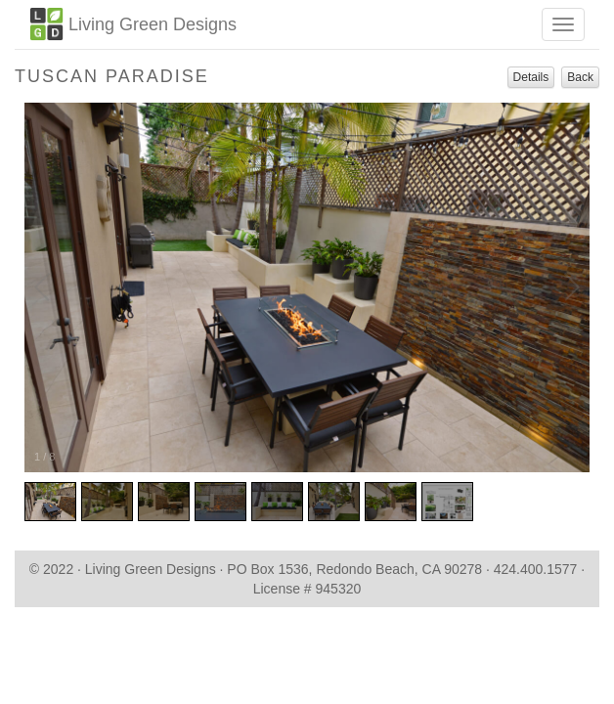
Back (580, 77)
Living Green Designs (133, 24)
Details (531, 77)
